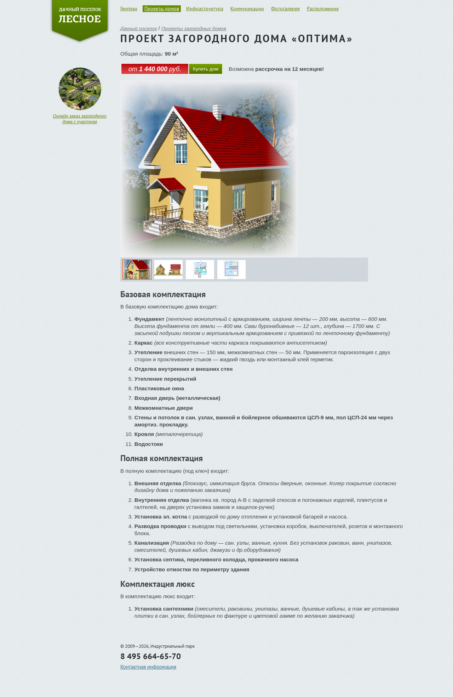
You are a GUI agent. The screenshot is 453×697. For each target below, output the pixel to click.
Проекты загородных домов (193, 28)
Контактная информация (148, 666)
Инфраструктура (204, 8)
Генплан (128, 8)
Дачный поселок (138, 28)
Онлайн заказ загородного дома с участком (79, 119)
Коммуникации (247, 8)
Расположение (323, 8)
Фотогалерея (285, 8)
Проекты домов (161, 8)
